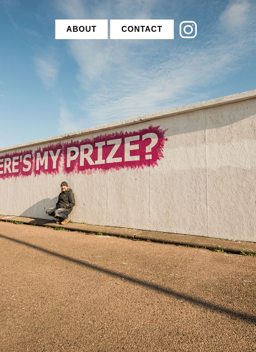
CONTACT (142, 29)
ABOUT (82, 29)
